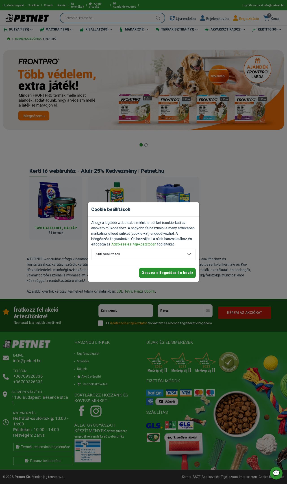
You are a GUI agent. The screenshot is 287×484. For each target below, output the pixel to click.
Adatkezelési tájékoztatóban (133, 244)
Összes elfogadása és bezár (167, 273)
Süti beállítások (108, 254)
